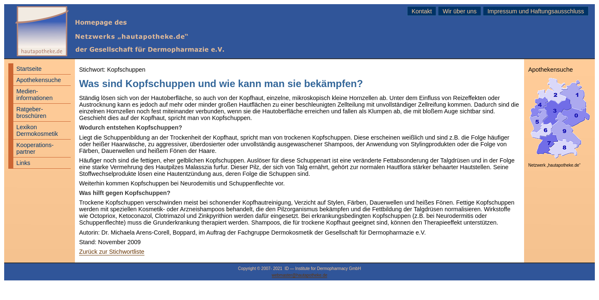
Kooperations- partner (35, 148)
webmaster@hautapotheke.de (300, 275)
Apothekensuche (38, 80)
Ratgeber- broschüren (31, 112)
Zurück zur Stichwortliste (111, 251)
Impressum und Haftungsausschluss (535, 11)
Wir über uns (459, 11)
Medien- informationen (34, 94)
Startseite (29, 68)
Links (23, 163)
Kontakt (422, 11)
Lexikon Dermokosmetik (37, 130)
